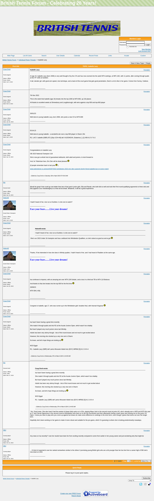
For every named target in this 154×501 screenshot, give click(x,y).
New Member (146, 49)
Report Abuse (76, 496)
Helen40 (6, 198)
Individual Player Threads (27, 60)
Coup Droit (6, 69)
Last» (120, 461)
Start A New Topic (137, 63)
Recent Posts (93, 56)
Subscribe (146, 478)
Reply (148, 63)
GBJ (4, 430)
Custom (143, 56)
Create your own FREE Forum (70, 493)
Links (110, 56)
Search (44, 56)
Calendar (77, 56)
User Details (60, 56)
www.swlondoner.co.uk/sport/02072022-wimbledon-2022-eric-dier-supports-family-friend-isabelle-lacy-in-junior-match (69, 169)
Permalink (147, 70)
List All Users (27, 56)
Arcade (126, 56)
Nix (4, 182)
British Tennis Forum (9, 60)
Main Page (10, 56)
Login (148, 45)
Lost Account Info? (144, 51)
